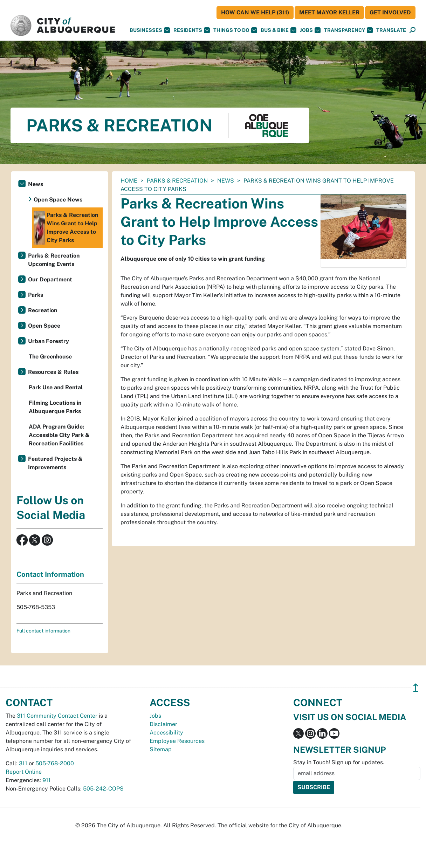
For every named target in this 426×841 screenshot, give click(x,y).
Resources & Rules (53, 372)
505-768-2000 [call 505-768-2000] (54, 763)
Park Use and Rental (56, 387)
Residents (191, 30)
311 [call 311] (23, 763)
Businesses (150, 30)
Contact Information (50, 574)
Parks (35, 295)
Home (129, 180)
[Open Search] (412, 30)
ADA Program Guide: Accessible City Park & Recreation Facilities (59, 435)
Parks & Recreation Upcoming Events (54, 259)
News (225, 180)
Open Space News (58, 199)
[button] (391, 30)
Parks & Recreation (177, 180)
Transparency (348, 30)
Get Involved (390, 12)
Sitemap (161, 749)
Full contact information (43, 631)
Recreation (42, 310)
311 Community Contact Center (57, 715)
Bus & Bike (278, 30)
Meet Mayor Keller (329, 12)
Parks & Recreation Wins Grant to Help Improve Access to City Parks (66, 228)
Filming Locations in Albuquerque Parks (55, 407)
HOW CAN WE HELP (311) (255, 12)
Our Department (50, 279)
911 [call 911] (46, 780)
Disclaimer (163, 724)
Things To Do (235, 30)
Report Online (24, 771)
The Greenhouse (50, 356)
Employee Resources (177, 741)
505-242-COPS (103, 788)
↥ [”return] (415, 687)
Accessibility (166, 732)
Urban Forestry (48, 341)
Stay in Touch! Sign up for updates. (338, 762)
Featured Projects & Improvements (55, 463)
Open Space (44, 325)
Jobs (310, 30)
